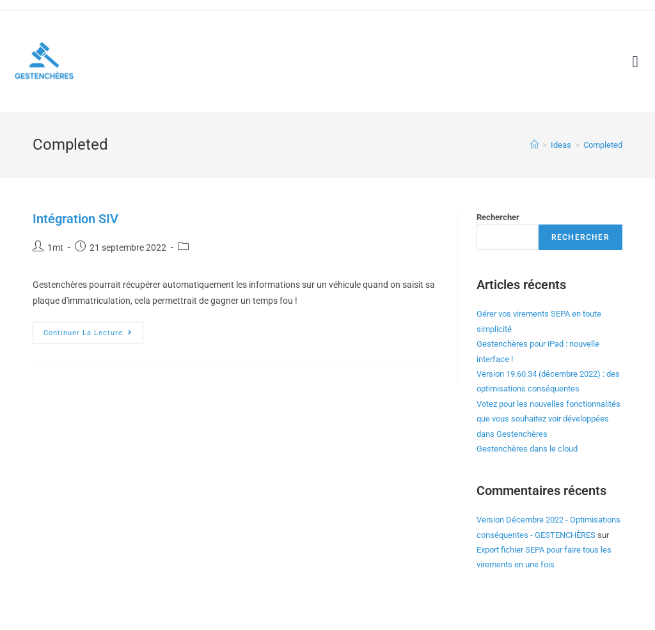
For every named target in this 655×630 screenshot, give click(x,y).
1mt (55, 247)
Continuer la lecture (93, 329)
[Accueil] (534, 145)
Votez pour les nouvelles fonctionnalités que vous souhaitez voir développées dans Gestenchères (548, 419)
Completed (602, 145)
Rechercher (498, 217)
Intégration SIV (75, 218)
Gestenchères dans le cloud (527, 448)
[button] (635, 61)
